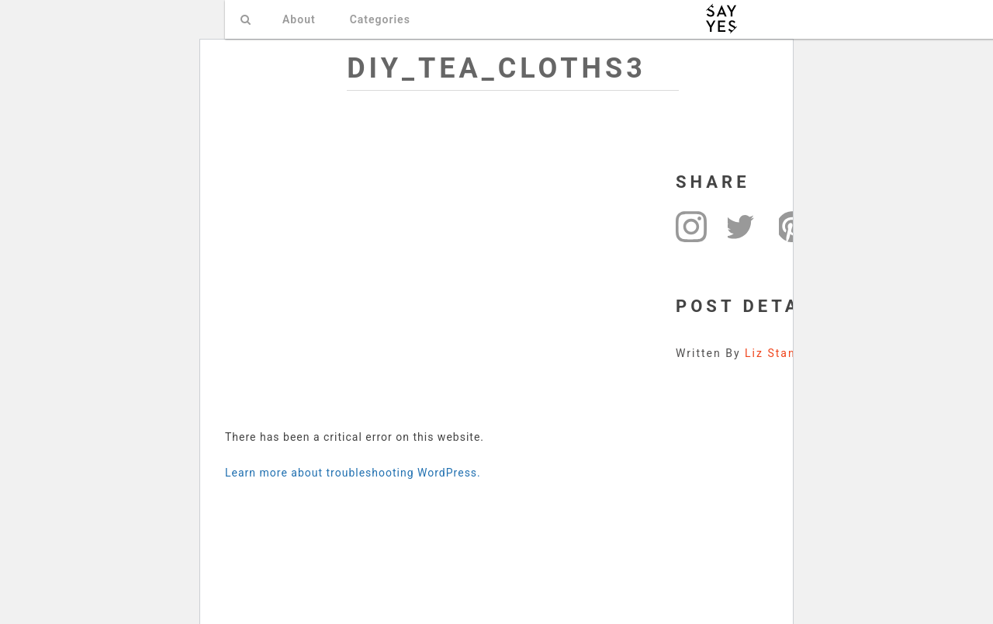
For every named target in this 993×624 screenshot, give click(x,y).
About (299, 19)
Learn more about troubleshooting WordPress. (353, 472)
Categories (380, 19)
